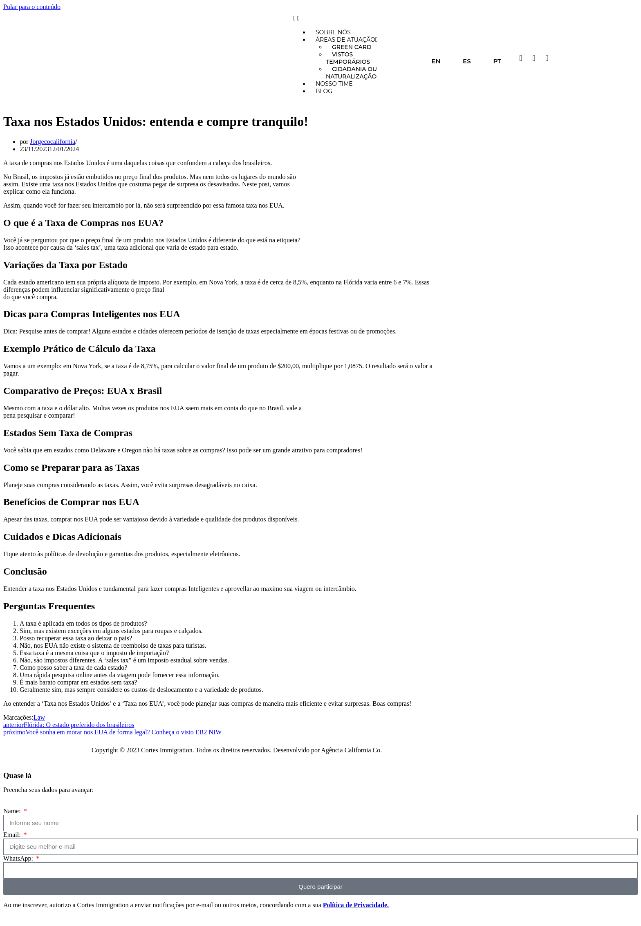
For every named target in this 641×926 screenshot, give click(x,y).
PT (497, 61)
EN (435, 61)
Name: (12, 810)
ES (467, 61)
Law (39, 717)
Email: (12, 834)
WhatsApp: (19, 858)
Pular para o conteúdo (32, 6)
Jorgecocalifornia (52, 141)
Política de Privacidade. (356, 904)
